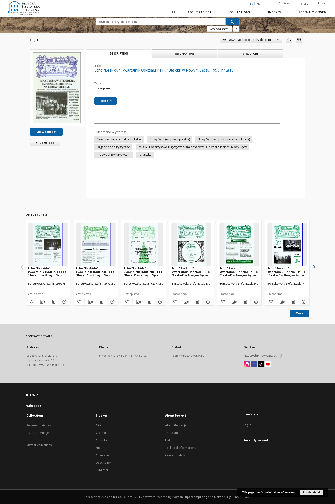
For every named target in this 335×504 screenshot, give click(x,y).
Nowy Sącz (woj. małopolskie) (170, 139)
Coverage (102, 455)
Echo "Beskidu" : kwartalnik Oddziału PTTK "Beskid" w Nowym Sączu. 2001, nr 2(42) (238, 271)
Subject (101, 448)
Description (103, 463)
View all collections (39, 445)
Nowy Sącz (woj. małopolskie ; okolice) (224, 139)
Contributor (104, 440)
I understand (311, 492)
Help (168, 440)
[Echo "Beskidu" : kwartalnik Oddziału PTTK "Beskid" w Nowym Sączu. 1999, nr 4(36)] (143, 244)
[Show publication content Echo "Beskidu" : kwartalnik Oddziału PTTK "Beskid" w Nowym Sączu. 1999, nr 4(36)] (149, 302)
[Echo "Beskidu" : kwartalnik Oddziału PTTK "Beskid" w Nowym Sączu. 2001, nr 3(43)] (287, 244)
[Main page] (173, 12)
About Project (199, 12)
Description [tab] (119, 53)
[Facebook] (254, 364)
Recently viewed (312, 12)
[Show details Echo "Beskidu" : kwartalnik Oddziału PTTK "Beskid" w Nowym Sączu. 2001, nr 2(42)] (255, 302)
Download (43, 142)
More (299, 313)
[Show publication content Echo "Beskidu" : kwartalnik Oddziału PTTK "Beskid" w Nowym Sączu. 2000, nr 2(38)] (53, 302)
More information (284, 492)
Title (99, 425)
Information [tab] (184, 53)
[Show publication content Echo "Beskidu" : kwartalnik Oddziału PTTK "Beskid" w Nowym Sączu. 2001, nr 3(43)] (292, 302)
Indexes (274, 12)
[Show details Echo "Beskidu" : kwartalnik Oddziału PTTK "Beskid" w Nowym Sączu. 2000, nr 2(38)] (63, 302)
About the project (177, 425)
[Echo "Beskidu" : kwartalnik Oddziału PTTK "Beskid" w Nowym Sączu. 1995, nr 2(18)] (57, 87)
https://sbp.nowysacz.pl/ (263, 356)
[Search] (232, 21)
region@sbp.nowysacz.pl (188, 356)
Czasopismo (103, 88)
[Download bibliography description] (42, 302)
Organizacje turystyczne (113, 147)
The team (171, 433)
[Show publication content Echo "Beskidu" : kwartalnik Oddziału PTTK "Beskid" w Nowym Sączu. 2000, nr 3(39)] (101, 302)
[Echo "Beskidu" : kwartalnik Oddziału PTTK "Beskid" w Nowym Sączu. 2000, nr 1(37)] (191, 244)
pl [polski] (258, 3)
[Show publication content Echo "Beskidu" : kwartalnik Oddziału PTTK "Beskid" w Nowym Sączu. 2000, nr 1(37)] (196, 302)
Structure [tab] (250, 53)
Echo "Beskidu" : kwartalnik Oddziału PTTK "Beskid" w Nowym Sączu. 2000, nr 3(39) (95, 271)
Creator (101, 433)
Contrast (285, 3)
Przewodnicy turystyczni (113, 155)
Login (322, 3)
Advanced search (219, 29)
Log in (247, 425)
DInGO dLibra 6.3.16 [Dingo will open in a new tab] (127, 497)
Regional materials (39, 425)
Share (304, 4)
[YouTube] (268, 364)
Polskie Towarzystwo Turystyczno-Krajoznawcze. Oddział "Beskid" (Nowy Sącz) (192, 147)
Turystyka (144, 155)
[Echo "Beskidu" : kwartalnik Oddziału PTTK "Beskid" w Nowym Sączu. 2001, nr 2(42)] (239, 244)
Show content (46, 132)
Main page (33, 406)
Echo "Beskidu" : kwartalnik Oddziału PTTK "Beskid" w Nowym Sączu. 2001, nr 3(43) (286, 271)
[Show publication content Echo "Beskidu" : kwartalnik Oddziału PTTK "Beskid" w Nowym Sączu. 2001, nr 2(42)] (244, 302)
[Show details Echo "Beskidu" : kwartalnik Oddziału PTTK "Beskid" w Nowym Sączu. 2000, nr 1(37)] (207, 302)
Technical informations (180, 448)
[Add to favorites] (289, 40)
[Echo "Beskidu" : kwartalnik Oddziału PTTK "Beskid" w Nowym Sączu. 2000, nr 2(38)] (47, 244)
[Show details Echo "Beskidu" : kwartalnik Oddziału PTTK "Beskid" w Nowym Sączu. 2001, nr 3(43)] (303, 302)
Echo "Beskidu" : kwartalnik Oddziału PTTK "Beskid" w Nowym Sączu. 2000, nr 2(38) (47, 271)
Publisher (102, 470)
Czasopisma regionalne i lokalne (119, 139)
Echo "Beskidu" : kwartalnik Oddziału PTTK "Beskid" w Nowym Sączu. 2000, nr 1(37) (190, 271)
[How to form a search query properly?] (236, 29)
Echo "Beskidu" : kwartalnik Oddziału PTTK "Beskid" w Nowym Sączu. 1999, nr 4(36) (143, 271)
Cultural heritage (38, 433)
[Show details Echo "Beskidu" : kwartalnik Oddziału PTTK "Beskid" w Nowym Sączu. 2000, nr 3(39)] (111, 302)
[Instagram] (247, 364)
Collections (239, 12)
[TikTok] (261, 364)
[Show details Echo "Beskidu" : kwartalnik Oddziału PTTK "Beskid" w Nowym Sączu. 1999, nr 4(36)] (159, 302)
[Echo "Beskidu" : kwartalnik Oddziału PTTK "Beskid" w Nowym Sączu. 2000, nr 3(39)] (95, 244)
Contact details (175, 455)
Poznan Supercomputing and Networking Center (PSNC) (211, 497)
